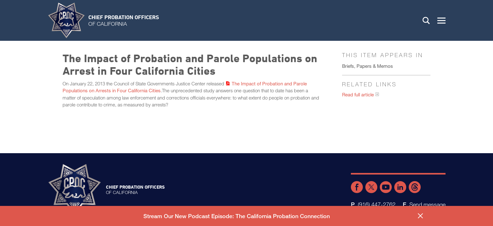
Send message (427, 204)
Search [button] (426, 20)
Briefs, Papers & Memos (367, 66)
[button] (441, 20)
